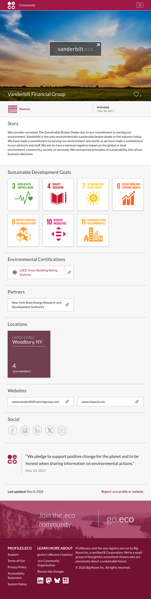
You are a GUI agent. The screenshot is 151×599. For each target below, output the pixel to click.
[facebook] (12, 430)
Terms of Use (16, 561)
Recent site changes (50, 571)
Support (13, 554)
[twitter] (50, 430)
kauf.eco (67, 554)
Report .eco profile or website (122, 491)
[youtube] (62, 430)
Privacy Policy (17, 567)
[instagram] (25, 430)
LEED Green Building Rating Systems (34, 272)
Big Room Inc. (95, 567)
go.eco (41, 554)
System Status (17, 584)
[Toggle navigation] (139, 5)
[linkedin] (37, 430)
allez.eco (54, 554)
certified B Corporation (107, 552)
